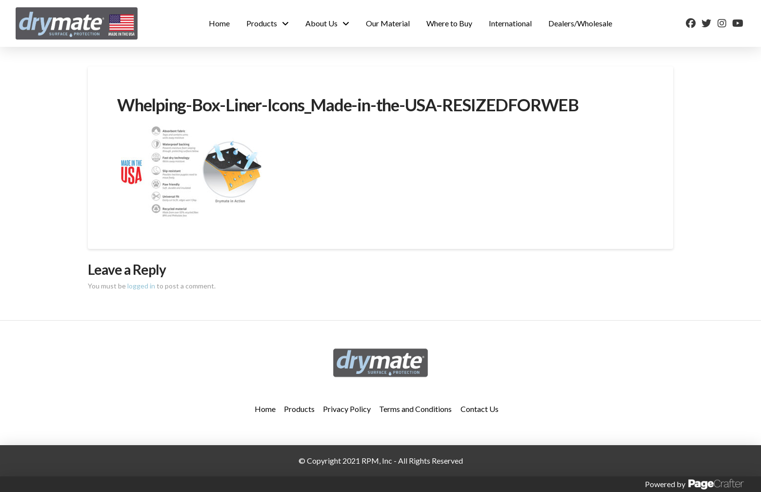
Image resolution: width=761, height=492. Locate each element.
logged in (141, 286)
